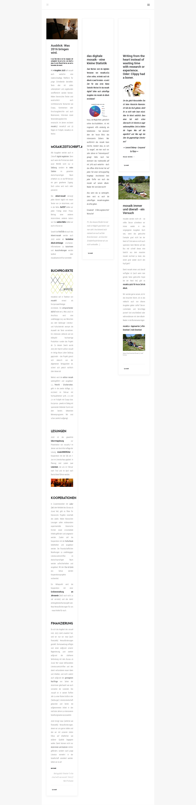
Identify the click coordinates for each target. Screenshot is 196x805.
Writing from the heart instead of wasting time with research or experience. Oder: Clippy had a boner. (134, 66)
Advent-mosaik (60, 196)
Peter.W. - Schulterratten (64, 384)
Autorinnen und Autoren (59, 747)
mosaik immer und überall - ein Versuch (133, 209)
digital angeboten (63, 156)
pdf (108, 161)
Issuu (88, 119)
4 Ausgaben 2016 (59, 70)
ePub (96, 168)
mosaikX (54, 300)
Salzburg (54, 167)
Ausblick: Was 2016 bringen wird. (60, 49)
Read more (128, 157)
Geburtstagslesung (57, 441)
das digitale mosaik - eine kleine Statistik (97, 59)
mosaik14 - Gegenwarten (131, 326)
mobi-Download (136, 330)
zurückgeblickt (54, 61)
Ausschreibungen (61, 250)
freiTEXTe (61, 231)
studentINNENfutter (63, 452)
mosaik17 (54, 126)
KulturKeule (69, 541)
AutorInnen (69, 246)
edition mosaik (68, 377)
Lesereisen (54, 467)
